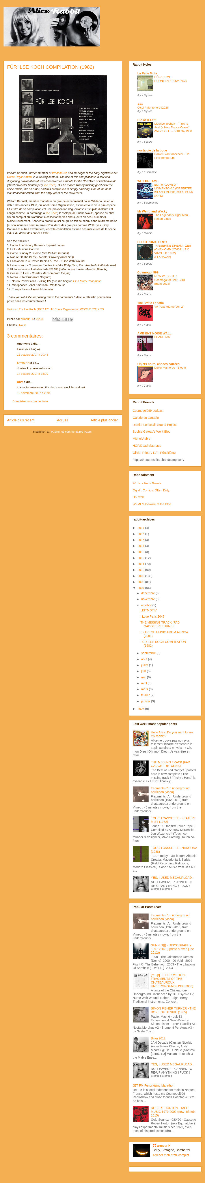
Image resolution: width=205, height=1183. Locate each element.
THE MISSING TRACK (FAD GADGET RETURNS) (160, 624)
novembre (148, 599)
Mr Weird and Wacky (152, 211)
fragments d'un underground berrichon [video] (170, 790)
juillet (145, 665)
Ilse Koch (49, 185)
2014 (141, 546)
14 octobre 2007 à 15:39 (32, 373)
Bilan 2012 (158, 1038)
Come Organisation (19, 177)
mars (145, 689)
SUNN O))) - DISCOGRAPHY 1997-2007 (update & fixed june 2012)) (172, 948)
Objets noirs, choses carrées (158, 364)
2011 (141, 564)
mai (144, 677)
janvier (146, 701)
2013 (141, 552)
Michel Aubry (141, 438)
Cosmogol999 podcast (148, 410)
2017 (141, 528)
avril (144, 683)
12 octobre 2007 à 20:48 (32, 354)
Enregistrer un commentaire (30, 401)
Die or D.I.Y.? (146, 120)
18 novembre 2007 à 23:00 (34, 393)
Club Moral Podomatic (87, 281)
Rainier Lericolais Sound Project (155, 424)
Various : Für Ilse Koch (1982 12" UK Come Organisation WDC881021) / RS (55, 309)
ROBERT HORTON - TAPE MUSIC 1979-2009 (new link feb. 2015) (173, 1111)
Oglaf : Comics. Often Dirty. (151, 490)
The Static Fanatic (150, 303)
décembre (148, 593)
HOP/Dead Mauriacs (147, 445)
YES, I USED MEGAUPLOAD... (172, 877)
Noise (22, 325)
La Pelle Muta (147, 73)
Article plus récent (20, 420)
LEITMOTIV (148, 610)
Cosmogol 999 (147, 272)
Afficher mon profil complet (171, 1155)
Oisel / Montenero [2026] (153, 107)
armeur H (23, 362)
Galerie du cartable (146, 417)
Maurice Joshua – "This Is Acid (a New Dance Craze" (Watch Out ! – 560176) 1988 (173, 127)
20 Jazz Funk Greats (147, 483)
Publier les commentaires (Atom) (72, 431)
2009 (141, 576)
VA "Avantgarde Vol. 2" (169, 306)
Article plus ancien (105, 420)
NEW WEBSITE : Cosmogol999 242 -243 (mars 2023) (169, 279)
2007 (141, 588)
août (144, 659)
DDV (20, 382)
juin (144, 671)
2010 (141, 570)
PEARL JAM (162, 337)
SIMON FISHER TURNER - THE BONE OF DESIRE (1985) (173, 1010)
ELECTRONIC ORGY (152, 242)
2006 (141, 709)
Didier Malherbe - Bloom (170, 367)
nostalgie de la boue (152, 150)
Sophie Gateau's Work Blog (151, 431)
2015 (141, 540)
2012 (141, 558)
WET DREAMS (147, 181)
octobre (146, 605)
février (146, 695)
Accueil (62, 420)
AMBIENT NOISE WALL (154, 333)
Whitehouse (59, 173)
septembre (149, 653)
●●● (140, 104)
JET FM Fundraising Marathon (153, 1085)
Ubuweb (138, 497)
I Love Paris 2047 (152, 616)
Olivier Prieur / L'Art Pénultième (154, 452)
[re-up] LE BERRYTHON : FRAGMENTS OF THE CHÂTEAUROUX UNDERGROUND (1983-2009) (172, 980)
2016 (141, 534)
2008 (141, 582)
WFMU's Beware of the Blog (152, 504)
